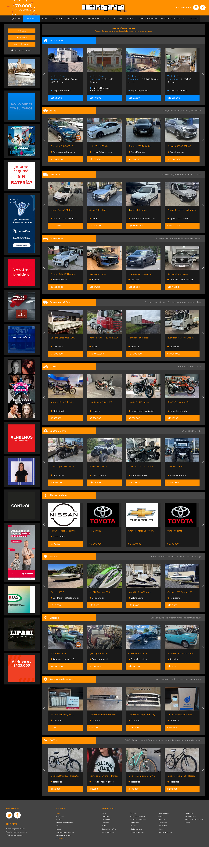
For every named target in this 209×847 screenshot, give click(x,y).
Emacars (133, 346)
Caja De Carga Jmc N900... (63, 338)
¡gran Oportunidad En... (100, 653)
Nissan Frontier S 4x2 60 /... (63, 531)
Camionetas (106, 819)
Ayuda (58, 826)
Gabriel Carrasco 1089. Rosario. (65, 79)
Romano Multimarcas (177, 274)
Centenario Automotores (141, 218)
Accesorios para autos (137, 816)
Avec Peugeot (136, 152)
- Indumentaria (190, 816)
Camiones (105, 823)
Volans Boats (135, 598)
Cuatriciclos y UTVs (109, 829)
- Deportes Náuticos (137, 832)
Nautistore (173, 598)
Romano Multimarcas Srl (180, 279)
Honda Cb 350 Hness (138, 402)
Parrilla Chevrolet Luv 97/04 (102, 715)
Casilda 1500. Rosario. (102, 79)
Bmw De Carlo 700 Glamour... (181, 653)
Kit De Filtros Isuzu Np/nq (179, 715)
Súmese (58, 819)
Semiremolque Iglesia (139, 338)
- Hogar (160, 829)
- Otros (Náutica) (163, 813)
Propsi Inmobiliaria (60, 90)
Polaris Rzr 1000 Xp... (99, 466)
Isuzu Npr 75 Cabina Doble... (180, 338)
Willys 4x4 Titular (58, 653)
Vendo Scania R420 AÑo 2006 (103, 338)
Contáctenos (60, 838)
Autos (104, 813)
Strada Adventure (97, 210)
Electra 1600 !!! (57, 592)
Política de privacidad (63, 835)
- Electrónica (162, 823)
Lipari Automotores (177, 218)
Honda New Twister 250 (100, 402)
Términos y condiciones (64, 823)
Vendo (93, 218)
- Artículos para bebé (165, 832)
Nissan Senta (58, 536)
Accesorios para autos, (167, 679)
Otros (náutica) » (193, 556)
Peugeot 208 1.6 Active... (140, 146)
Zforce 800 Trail (174, 466)
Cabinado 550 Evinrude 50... (180, 592)
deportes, (176, 740)
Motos (104, 826)
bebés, (168, 740)
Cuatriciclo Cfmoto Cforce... (141, 466)
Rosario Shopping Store (101, 782)
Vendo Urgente (174, 531)
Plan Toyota (95, 531)
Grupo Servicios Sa (177, 411)
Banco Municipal (98, 659)
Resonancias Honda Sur (141, 411)
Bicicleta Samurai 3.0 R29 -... (141, 776)
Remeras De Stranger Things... (103, 776)
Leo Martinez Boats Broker (65, 598)
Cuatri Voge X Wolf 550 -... (63, 466)
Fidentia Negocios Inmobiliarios (99, 89)
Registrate (21, 37)
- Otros (187, 823)
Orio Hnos (57, 346)
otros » (198, 740)
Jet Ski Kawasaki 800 (99, 592)
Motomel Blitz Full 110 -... (62, 402)
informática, (152, 740)
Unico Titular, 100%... (99, 146)
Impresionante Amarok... (140, 274)
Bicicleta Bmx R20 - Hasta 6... (65, 776)
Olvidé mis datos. (21, 50)
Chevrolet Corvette (137, 653)
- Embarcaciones (136, 829)
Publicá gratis (21, 44)
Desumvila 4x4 (97, 475)
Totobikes (56, 782)
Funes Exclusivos (137, 659)
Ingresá (22, 31)
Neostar (94, 279)
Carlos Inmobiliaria (177, 90)
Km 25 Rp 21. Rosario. (180, 79)
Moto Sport (57, 411)
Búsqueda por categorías (65, 832)
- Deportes (189, 813)
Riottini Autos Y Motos (61, 210)
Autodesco (173, 659)
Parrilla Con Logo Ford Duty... (142, 715)
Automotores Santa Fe (63, 152)
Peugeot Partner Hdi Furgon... (181, 210)
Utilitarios (105, 816)
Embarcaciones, (159, 556)
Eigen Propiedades (138, 90)
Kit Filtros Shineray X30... (62, 715)
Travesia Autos (59, 279)
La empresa (60, 816)
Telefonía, (130, 740)
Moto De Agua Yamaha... (140, 592)
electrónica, (140, 740)
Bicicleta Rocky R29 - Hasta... (181, 776)
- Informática (162, 826)
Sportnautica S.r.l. (137, 475)
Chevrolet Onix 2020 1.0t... (63, 146)
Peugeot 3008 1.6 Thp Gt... (180, 146)
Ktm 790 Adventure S (178, 402)
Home (58, 813)
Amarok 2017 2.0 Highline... (63, 274)
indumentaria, (188, 740)
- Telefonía (161, 819)
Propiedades (134, 823)
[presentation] (44, 74)
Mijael (93, 346)
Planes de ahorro (108, 832)
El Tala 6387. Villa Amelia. (143, 79)
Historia (58, 829)
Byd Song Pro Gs (97, 274)
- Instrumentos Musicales (194, 819)
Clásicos (132, 813)
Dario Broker (96, 598)
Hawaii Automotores (100, 152)
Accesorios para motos (189, 679)
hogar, (161, 740)
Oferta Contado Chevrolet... (141, 531)
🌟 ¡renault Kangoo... (138, 210)
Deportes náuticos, (176, 556)
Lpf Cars (133, 279)
